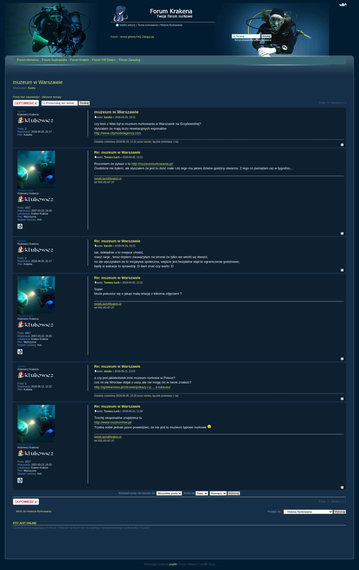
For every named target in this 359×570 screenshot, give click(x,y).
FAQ (138, 36)
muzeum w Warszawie (38, 82)
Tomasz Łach (112, 157)
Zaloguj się (148, 36)
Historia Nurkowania (171, 25)
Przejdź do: (274, 511)
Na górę (342, 144)
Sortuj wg (195, 493)
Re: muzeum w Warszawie (117, 152)
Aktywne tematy (51, 96)
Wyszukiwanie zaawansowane (253, 39)
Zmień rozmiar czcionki (343, 4)
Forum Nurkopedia (54, 60)
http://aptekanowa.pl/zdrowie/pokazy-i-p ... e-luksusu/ (132, 387)
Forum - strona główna (123, 36)
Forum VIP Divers (103, 60)
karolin (108, 117)
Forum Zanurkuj (129, 60)
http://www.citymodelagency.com (117, 133)
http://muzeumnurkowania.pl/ (152, 164)
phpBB (173, 564)
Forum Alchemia (28, 60)
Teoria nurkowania (148, 25)
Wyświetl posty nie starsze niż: (150, 493)
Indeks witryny (127, 25)
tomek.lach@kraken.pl (107, 178)
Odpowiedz (26, 103)
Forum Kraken (79, 60)
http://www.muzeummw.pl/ (113, 422)
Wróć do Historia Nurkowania (33, 511)
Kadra (31, 87)
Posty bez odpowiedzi (26, 96)
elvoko (108, 371)
